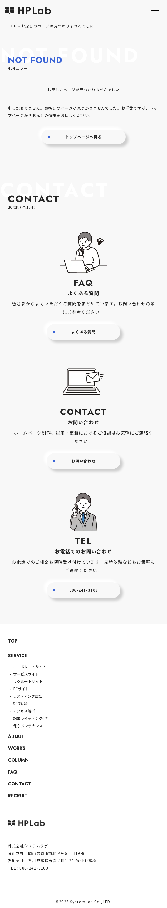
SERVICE (18, 655)
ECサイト (21, 688)
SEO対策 (20, 703)
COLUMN (18, 760)
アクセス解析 (24, 711)
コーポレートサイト (29, 666)
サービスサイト (26, 674)
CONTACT (19, 783)
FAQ (12, 772)
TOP (12, 25)
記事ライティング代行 (31, 718)
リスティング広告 (27, 696)
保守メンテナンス (28, 725)
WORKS (17, 748)
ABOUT (16, 736)
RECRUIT (18, 795)
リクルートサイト (28, 681)
